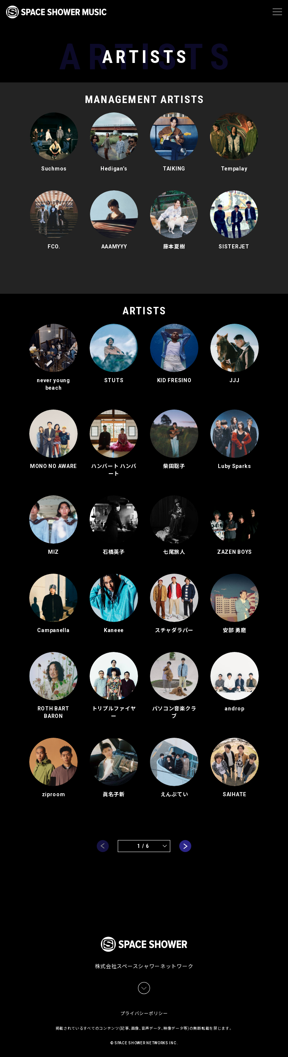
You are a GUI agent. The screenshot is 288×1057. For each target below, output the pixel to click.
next (185, 844)
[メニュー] (277, 12)
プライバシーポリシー (144, 1012)
